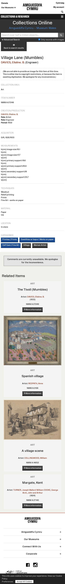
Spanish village (32, 376)
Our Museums (8, 7)
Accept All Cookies (24, 581)
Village (26, 245)
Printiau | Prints (9, 239)
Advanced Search (11, 39)
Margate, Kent (32, 482)
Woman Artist (40, 245)
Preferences (7, 581)
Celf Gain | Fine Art (10, 245)
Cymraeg (60, 3)
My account (58, 7)
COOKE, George (51, 490)
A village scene (32, 450)
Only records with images (52, 39)
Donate (4, 3)
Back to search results (14, 46)
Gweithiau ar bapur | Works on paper (37, 239)
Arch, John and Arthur (32, 493)
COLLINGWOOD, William (35, 458)
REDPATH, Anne (35, 383)
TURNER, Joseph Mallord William (28, 490)
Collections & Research (15, 16)
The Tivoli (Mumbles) (32, 289)
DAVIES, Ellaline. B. (13, 62)
